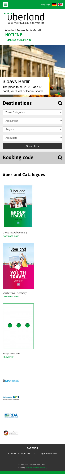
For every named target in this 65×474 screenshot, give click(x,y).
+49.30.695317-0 (18, 40)
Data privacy (24, 453)
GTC (35, 453)
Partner (32, 448)
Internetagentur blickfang (36, 467)
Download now (11, 236)
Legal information (48, 453)
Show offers (32, 146)
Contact (12, 453)
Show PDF (8, 357)
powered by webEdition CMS (54, 472)
